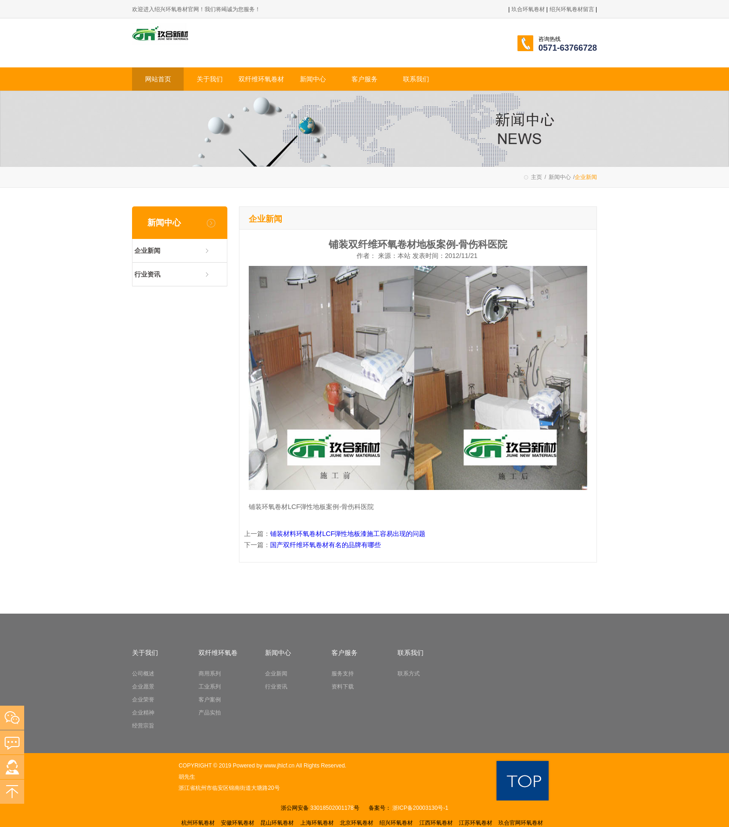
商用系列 (210, 673)
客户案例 (210, 699)
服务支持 (342, 673)
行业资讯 (147, 274)
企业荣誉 (143, 699)
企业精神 (143, 712)
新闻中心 (313, 79)
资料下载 (342, 686)
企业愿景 (143, 686)
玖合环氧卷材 (528, 9)
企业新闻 (147, 250)
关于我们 (210, 79)
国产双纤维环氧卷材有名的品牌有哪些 (325, 545)
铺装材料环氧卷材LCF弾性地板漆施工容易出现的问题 (347, 533)
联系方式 (409, 673)
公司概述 (143, 673)
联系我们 (416, 79)
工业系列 (210, 686)
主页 (536, 177)
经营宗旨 (143, 725)
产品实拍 (210, 712)
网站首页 (158, 79)
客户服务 (364, 79)
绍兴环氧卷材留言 (573, 9)
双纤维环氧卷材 (261, 79)
